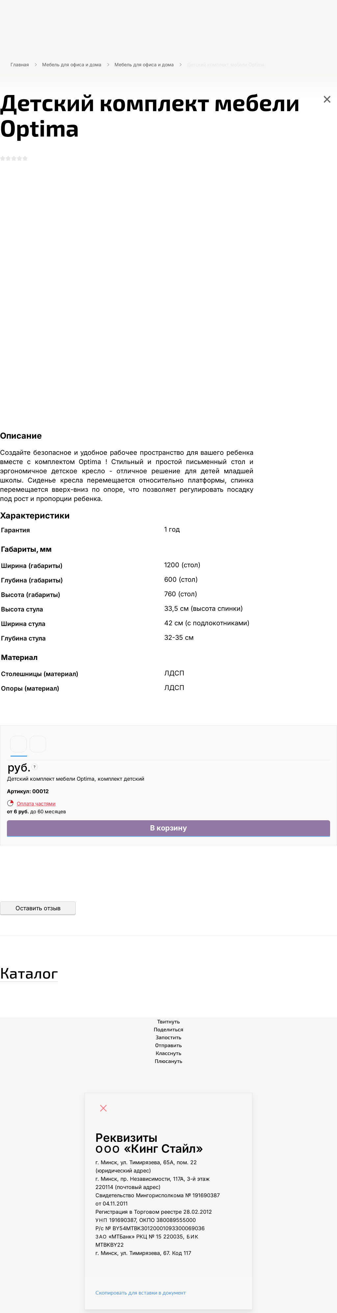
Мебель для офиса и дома (71, 64)
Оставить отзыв (38, 911)
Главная (20, 64)
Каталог (37, 974)
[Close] (105, 1112)
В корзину (168, 831)
